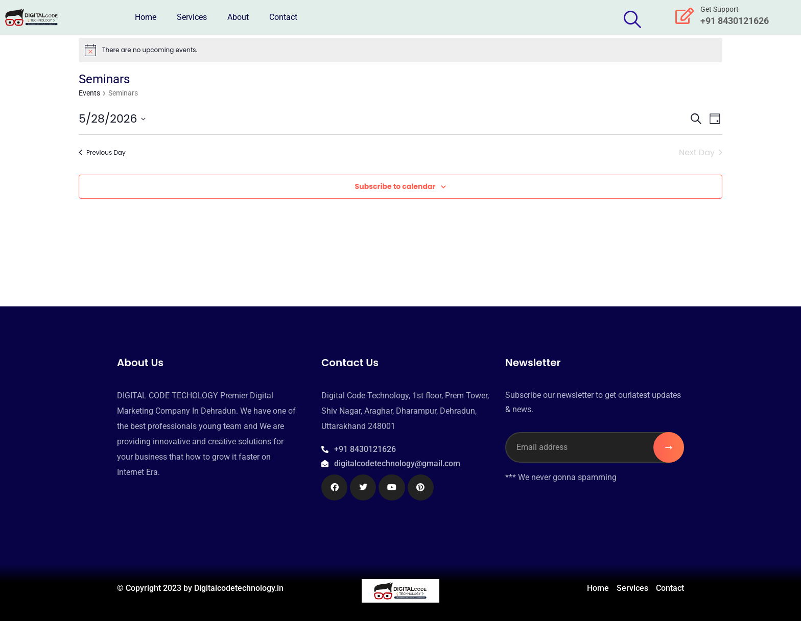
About (238, 17)
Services (192, 17)
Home (145, 17)
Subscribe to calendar (395, 186)
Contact (283, 17)
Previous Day (102, 152)
